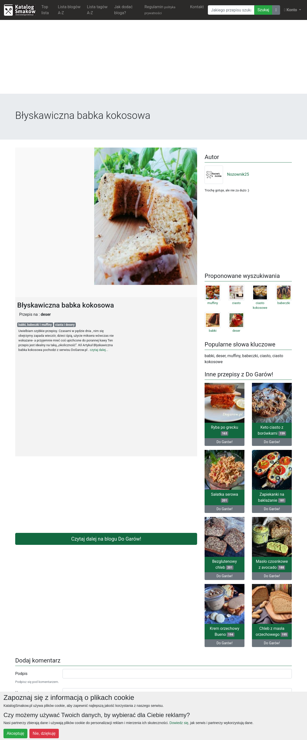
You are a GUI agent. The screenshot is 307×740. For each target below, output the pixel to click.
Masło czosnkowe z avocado (272, 564)
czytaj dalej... (99, 350)
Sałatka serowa (224, 497)
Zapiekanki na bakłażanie (272, 497)
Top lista (45, 9)
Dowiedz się (178, 723)
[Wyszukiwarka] (231, 10)
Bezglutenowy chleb (224, 564)
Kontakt (197, 6)
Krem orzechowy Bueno (224, 631)
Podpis (21, 673)
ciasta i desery (65, 325)
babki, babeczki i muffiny (35, 325)
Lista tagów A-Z (97, 9)
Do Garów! (225, 442)
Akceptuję (15, 733)
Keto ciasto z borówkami (272, 430)
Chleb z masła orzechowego (272, 631)
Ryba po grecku (224, 430)
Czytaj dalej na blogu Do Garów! (106, 539)
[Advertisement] (153, 59)
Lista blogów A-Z (69, 9)
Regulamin (160, 9)
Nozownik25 (227, 174)
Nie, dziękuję (44, 733)
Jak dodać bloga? (123, 9)
